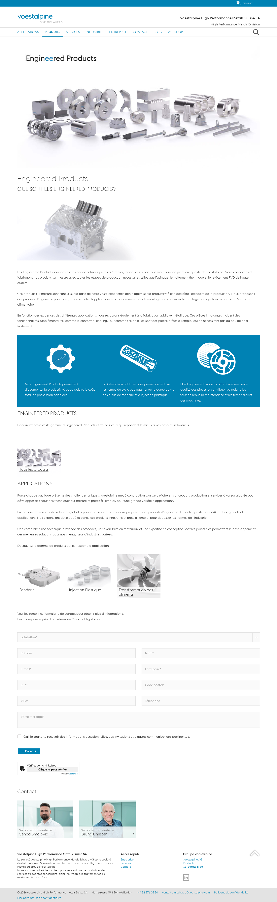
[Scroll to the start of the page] (255, 853)
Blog (158, 32)
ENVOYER (29, 751)
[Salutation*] (138, 637)
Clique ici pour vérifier (52, 769)
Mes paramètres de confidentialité (39, 898)
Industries (94, 32)
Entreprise (118, 32)
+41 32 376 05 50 (147, 892)
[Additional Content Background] (45, 819)
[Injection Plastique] (89, 576)
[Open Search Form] (255, 32)
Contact (140, 32)
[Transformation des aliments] (138, 576)
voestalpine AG (192, 859)
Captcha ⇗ (69, 773)
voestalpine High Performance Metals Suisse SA (220, 18)
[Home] (43, 18)
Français (243, 3)
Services (73, 32)
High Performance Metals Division (235, 24)
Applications (28, 32)
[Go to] (186, 877)
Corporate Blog (193, 866)
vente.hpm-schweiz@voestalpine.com (186, 892)
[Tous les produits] (39, 455)
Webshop (175, 32)
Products (188, 863)
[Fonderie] (39, 576)
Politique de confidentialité (231, 892)
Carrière (126, 866)
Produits (52, 32)
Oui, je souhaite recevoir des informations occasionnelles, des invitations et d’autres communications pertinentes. (106, 736)
